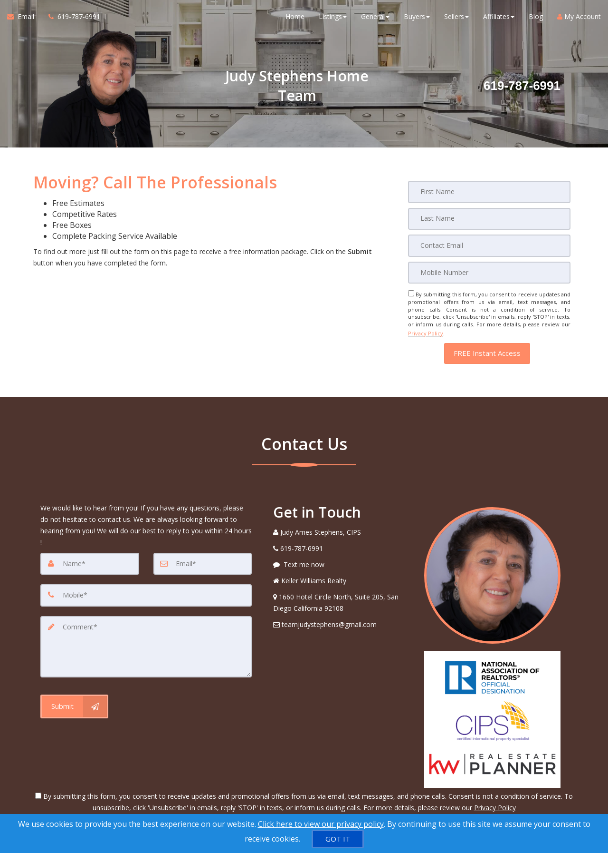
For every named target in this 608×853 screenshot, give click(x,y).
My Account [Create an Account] (579, 18)
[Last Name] (489, 218)
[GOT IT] (338, 839)
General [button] (375, 18)
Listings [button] (333, 18)
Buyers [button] (417, 18)
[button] (487, 349)
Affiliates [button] (498, 18)
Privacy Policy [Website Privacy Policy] (425, 330)
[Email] (489, 245)
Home (294, 18)
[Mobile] (489, 272)
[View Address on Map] (341, 599)
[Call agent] (70, 19)
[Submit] (74, 700)
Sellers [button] (456, 18)
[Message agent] (341, 561)
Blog (536, 18)
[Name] (89, 560)
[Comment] (146, 642)
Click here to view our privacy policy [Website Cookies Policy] (321, 824)
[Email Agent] (24, 19)
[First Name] (489, 192)
